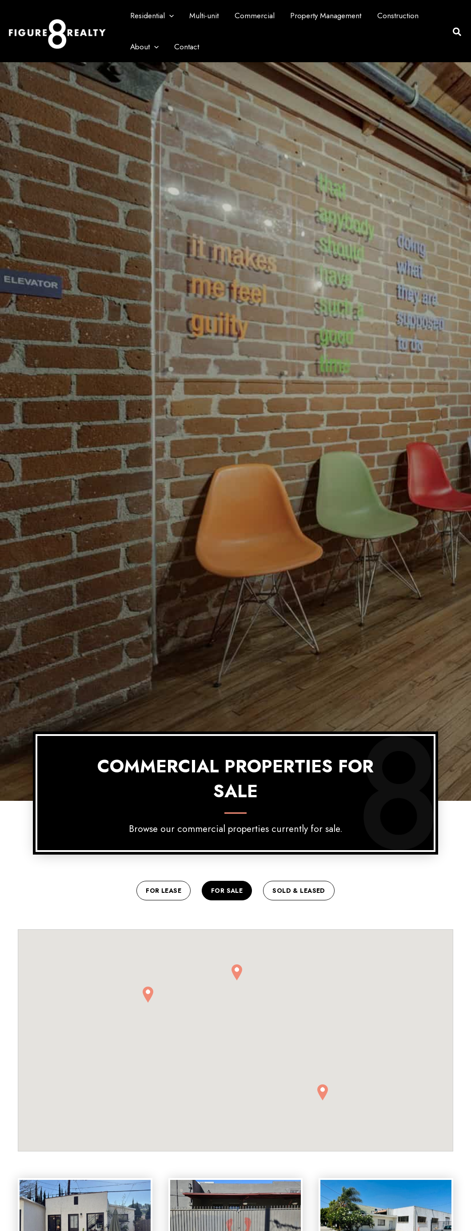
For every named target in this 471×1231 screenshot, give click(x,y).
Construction (394, 15)
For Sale (227, 891)
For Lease (163, 891)
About (144, 46)
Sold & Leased (298, 891)
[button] (168, 15)
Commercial (253, 15)
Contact (185, 46)
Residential (151, 15)
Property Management (323, 15)
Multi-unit (203, 15)
